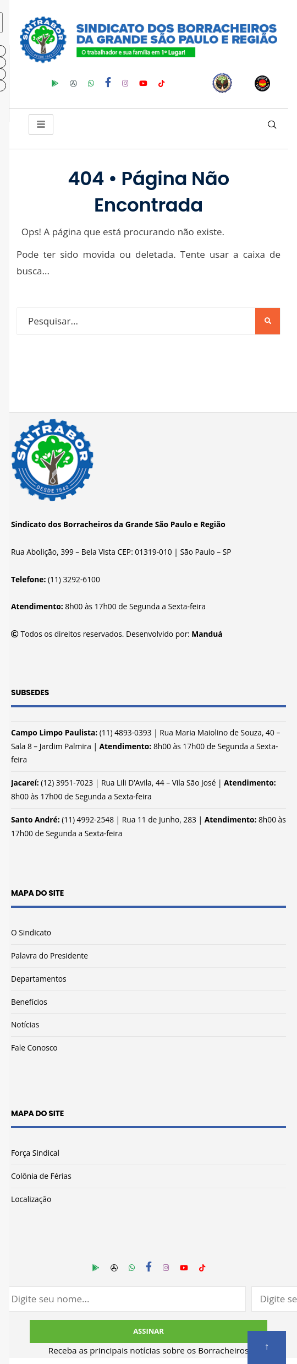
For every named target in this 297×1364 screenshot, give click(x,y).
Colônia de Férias (41, 1176)
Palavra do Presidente (49, 955)
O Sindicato (31, 932)
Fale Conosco (34, 1047)
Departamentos (39, 978)
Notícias (25, 1024)
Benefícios (29, 1002)
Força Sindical (35, 1153)
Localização (31, 1199)
